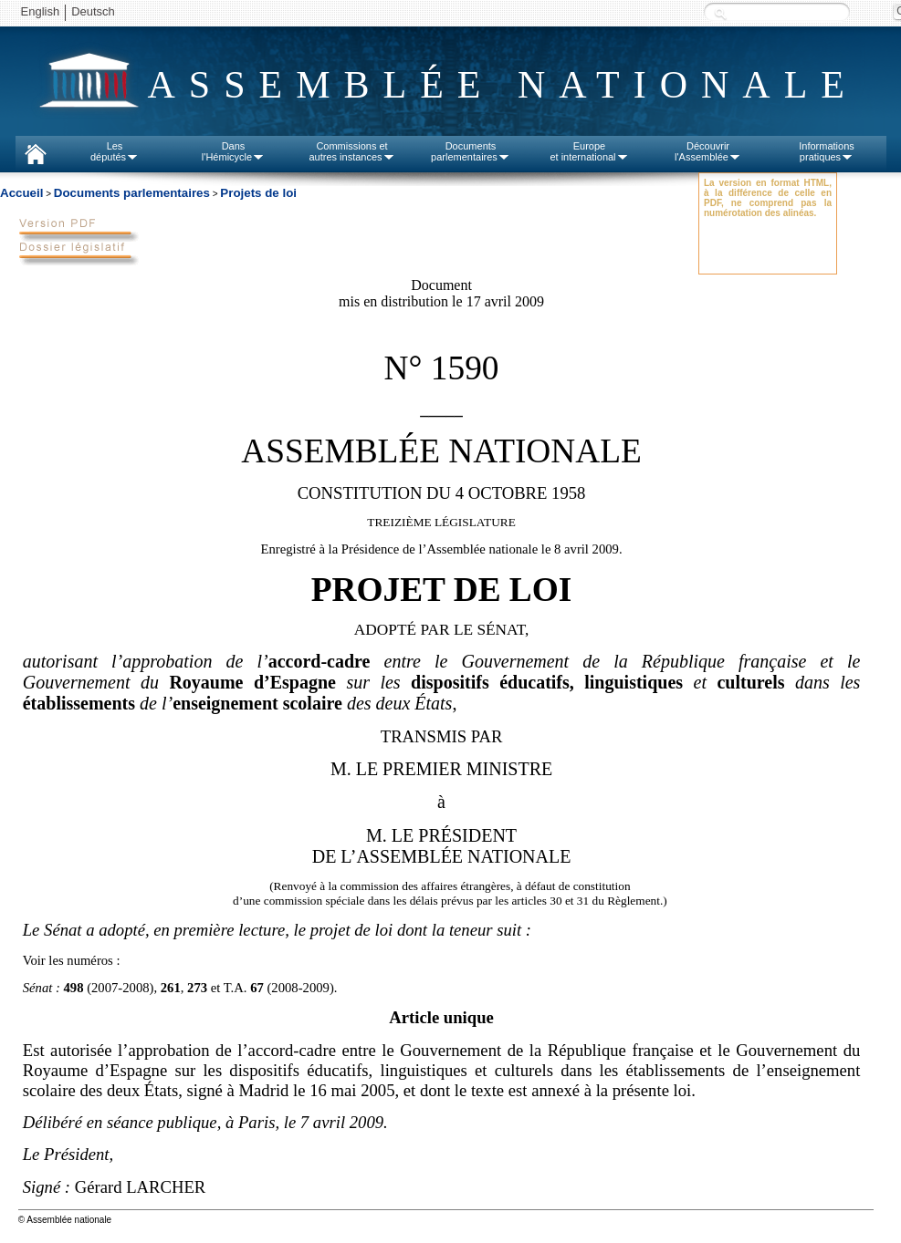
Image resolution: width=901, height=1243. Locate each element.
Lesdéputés (114, 151)
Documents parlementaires (132, 193)
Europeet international (589, 151)
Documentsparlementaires (470, 151)
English (40, 11)
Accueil (21, 193)
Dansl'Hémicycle (233, 151)
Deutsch (93, 11)
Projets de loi (258, 193)
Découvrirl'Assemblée (708, 151)
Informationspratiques (826, 151)
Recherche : (720, 13)
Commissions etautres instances (351, 151)
